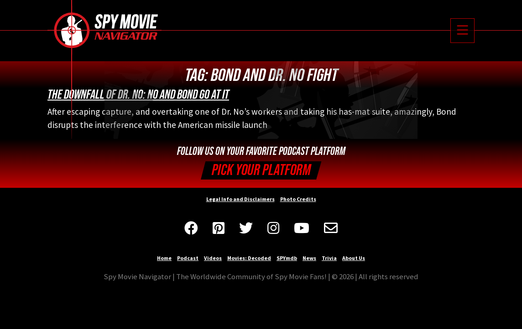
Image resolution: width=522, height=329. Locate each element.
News (309, 258)
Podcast (187, 258)
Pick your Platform (261, 170)
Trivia (329, 258)
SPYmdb (287, 258)
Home (164, 258)
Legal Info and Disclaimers (240, 199)
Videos (213, 258)
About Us (353, 258)
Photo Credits (298, 199)
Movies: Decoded (249, 258)
